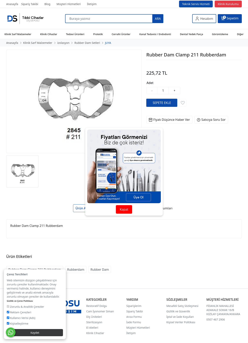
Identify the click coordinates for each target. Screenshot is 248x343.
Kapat (124, 209)
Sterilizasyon (94, 322)
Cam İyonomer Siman (100, 311)
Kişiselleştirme (17, 323)
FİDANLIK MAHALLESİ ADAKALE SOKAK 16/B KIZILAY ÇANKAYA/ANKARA (223, 310)
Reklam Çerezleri (19, 312)
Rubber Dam (99, 269)
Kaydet (34, 332)
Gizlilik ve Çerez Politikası (20, 300)
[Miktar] (163, 90)
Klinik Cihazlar (95, 333)
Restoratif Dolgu (96, 306)
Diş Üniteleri (94, 317)
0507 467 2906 (215, 319)
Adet (149, 83)
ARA (158, 18)
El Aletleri (92, 327)
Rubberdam (75, 269)
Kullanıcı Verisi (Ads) (21, 318)
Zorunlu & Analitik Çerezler (25, 306)
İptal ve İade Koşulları (180, 317)
